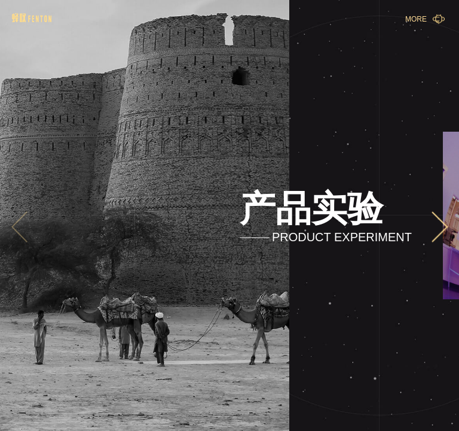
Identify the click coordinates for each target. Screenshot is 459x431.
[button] (440, 228)
